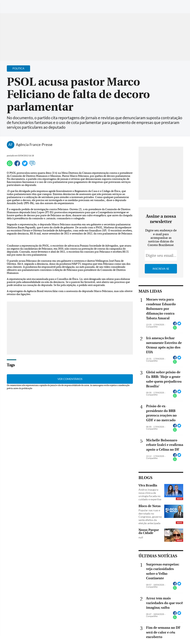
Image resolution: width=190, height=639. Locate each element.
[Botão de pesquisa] (21, 5)
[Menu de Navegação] (10, 5)
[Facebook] (162, 6)
